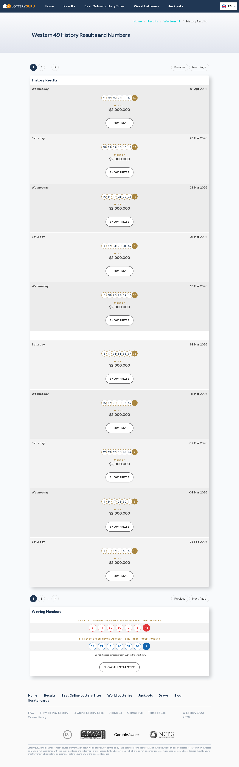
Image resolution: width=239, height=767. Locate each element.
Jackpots (175, 6)
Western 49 (172, 21)
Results (153, 21)
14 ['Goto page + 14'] (55, 67)
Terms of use (157, 712)
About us (115, 712)
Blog (177, 695)
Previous (179, 67)
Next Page (199, 67)
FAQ (31, 712)
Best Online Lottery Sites (104, 6)
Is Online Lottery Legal (89, 712)
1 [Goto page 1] (33, 67)
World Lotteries (146, 6)
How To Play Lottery (54, 712)
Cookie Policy (37, 717)
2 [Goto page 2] (41, 67)
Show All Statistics (119, 667)
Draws (164, 695)
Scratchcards (38, 700)
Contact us (135, 712)
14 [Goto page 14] (55, 598)
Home (138, 21)
